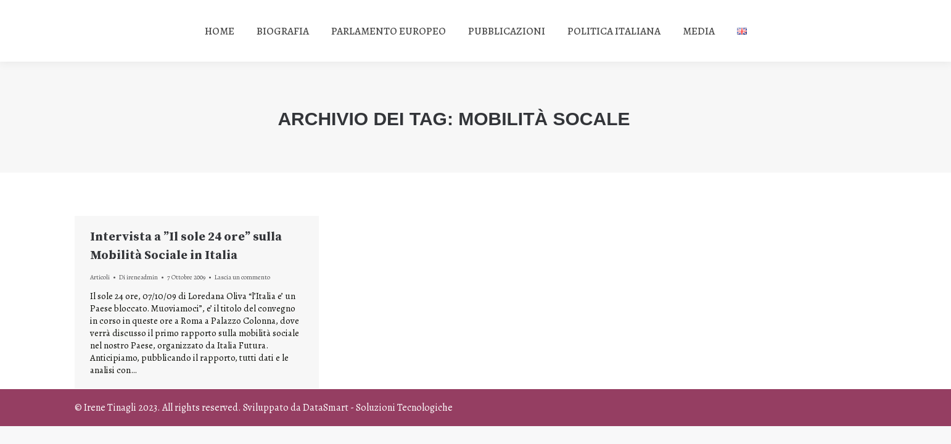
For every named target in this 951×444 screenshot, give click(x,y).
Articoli (100, 277)
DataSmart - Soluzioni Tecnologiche (378, 407)
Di (138, 277)
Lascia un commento (242, 277)
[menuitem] (219, 31)
